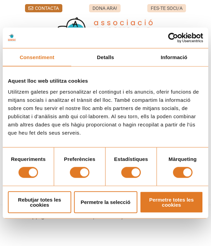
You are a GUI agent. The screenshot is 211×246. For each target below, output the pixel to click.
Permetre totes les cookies (171, 201)
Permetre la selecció (105, 202)
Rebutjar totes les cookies (39, 201)
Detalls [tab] (105, 57)
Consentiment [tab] (37, 57)
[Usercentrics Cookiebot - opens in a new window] (173, 38)
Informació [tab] (174, 57)
